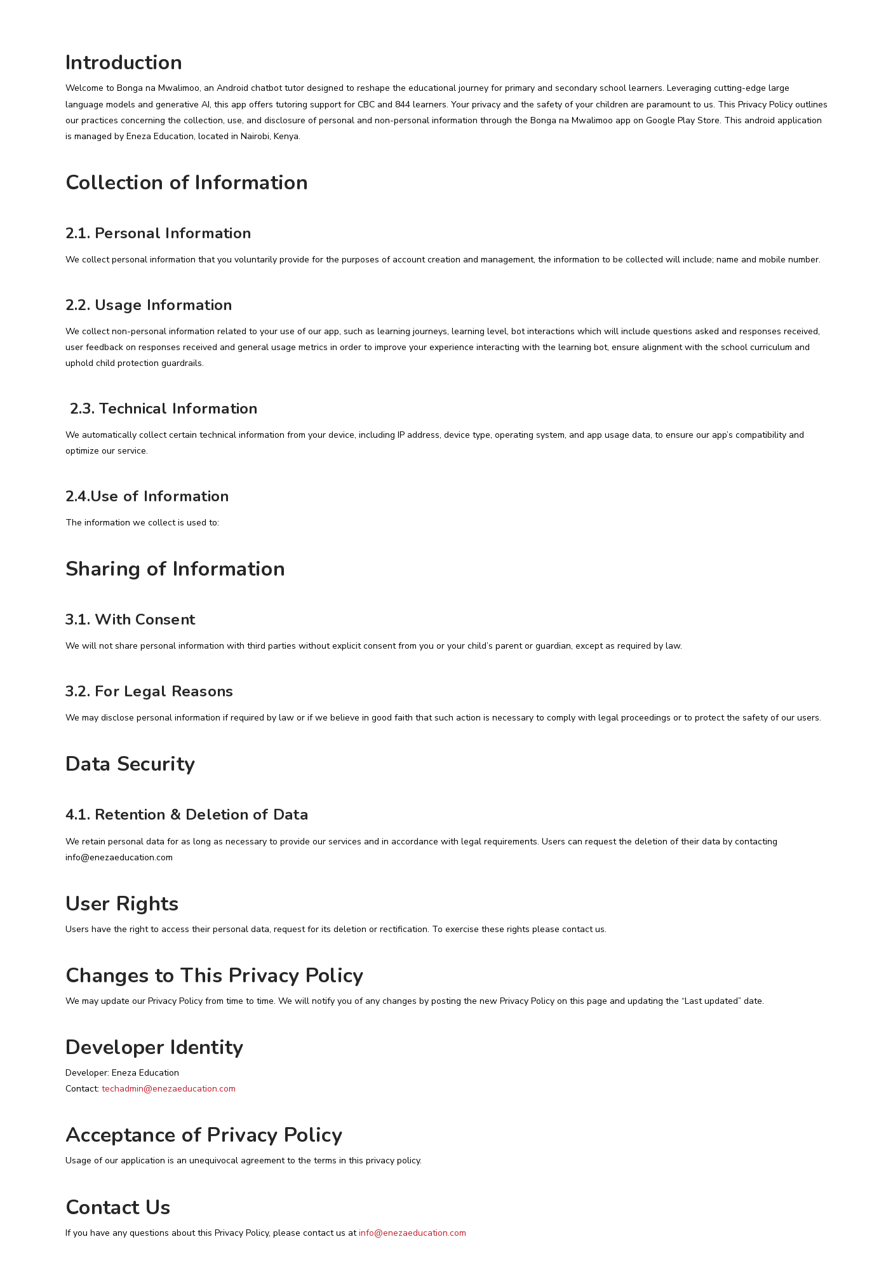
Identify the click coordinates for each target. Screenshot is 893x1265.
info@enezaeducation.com (412, 1233)
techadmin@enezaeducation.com (169, 1089)
